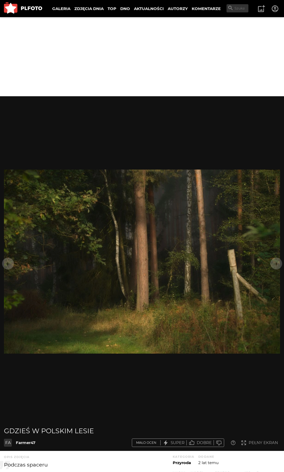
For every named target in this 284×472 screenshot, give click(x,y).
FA (8, 442)
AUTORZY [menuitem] (178, 8)
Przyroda (182, 462)
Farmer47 (25, 442)
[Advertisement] (142, 57)
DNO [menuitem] (125, 8)
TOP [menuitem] (112, 8)
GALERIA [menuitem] (61, 8)
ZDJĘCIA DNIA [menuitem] (89, 8)
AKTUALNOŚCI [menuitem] (149, 8)
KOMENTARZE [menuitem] (206, 8)
